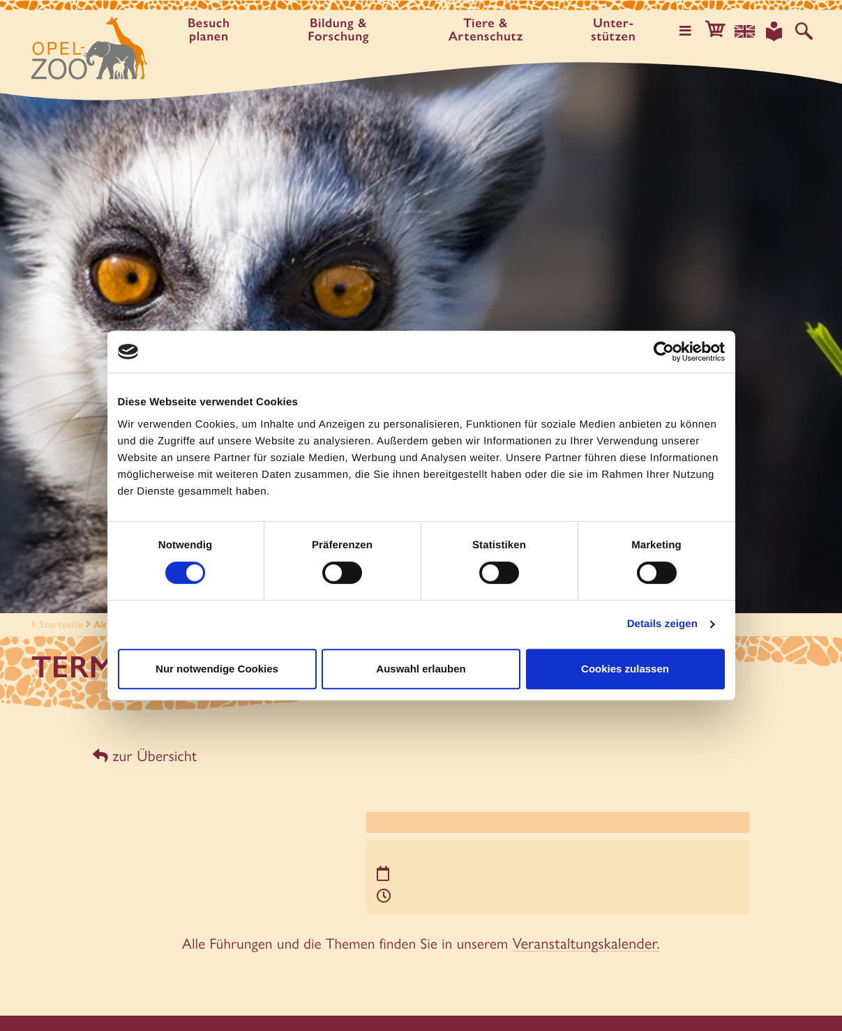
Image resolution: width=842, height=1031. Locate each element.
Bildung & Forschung (340, 30)
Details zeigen (662, 624)
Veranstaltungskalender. (586, 939)
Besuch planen (209, 30)
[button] (719, 30)
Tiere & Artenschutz (489, 30)
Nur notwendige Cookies (217, 669)
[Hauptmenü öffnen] (690, 30)
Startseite (56, 624)
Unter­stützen (618, 30)
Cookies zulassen (625, 669)
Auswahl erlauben (420, 669)
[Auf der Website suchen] (804, 30)
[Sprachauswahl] (748, 30)
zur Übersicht (143, 755)
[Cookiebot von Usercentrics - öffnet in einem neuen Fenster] (664, 351)
